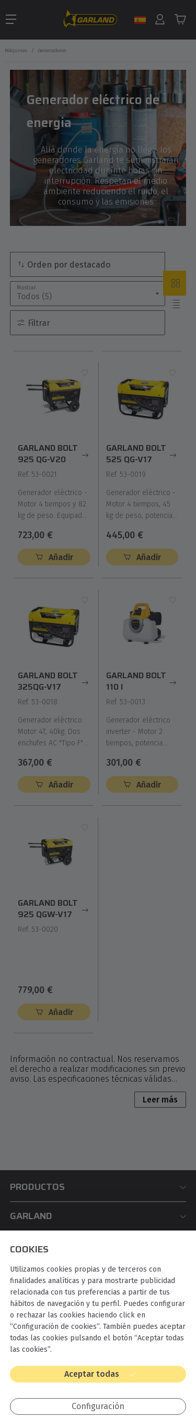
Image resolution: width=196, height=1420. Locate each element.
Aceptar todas (91, 1374)
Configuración (98, 1406)
